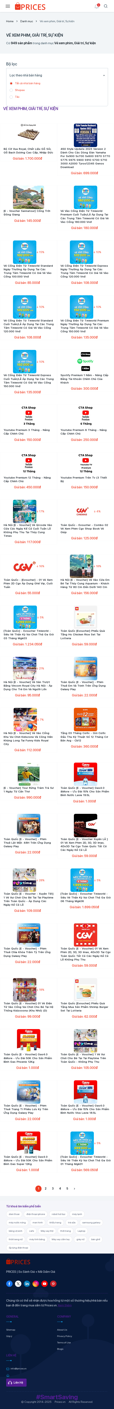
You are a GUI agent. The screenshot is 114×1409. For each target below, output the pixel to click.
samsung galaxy (91, 1222)
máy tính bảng (37, 1239)
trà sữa (71, 1222)
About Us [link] (62, 1329)
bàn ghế (95, 1239)
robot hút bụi (58, 1214)
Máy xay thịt (47, 1231)
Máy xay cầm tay (61, 1239)
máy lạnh (77, 1214)
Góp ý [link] (9, 1336)
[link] (30, 6)
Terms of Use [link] (64, 1342)
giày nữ (80, 1239)
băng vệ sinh (15, 1231)
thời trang (65, 1231)
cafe (31, 1231)
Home (10, 21)
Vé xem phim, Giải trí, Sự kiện (57, 21)
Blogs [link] (60, 1349)
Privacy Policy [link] (64, 1336)
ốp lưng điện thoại (18, 1247)
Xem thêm (65, 1305)
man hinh (38, 1222)
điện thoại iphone (35, 1214)
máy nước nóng (17, 1222)
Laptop (81, 1231)
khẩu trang (55, 1222)
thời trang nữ (16, 1239)
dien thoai (14, 1214)
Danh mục (26, 21)
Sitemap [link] (10, 1329)
